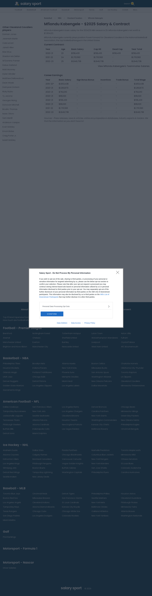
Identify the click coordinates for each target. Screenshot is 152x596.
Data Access (76, 323)
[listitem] (76, 306)
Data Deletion (62, 323)
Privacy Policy (89, 323)
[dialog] (76, 298)
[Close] (118, 273)
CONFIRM (52, 314)
